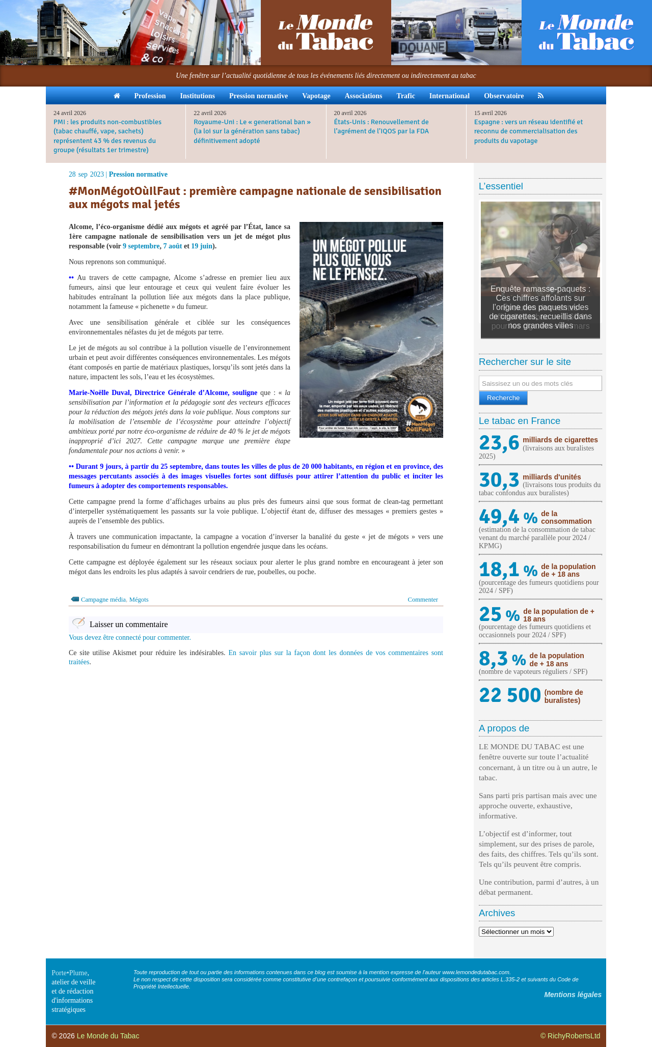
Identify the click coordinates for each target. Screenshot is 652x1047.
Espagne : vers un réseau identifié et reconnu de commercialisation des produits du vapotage (528, 131)
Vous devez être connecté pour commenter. (130, 637)
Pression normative (258, 96)
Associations (364, 96)
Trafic (406, 96)
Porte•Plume (69, 973)
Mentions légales (573, 995)
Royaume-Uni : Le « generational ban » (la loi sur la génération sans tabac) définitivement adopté (252, 131)
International (449, 96)
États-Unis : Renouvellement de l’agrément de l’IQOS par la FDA (381, 126)
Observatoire (504, 96)
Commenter (423, 599)
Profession (150, 96)
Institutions (197, 96)
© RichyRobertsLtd (570, 1036)
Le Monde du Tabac (108, 1036)
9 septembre (141, 246)
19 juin (201, 246)
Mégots (139, 599)
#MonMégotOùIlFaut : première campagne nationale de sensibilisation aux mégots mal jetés (255, 197)
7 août (173, 246)
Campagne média (103, 599)
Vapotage (316, 96)
